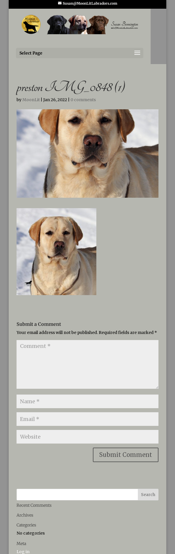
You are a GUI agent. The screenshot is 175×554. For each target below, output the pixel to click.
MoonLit (31, 99)
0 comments (83, 99)
